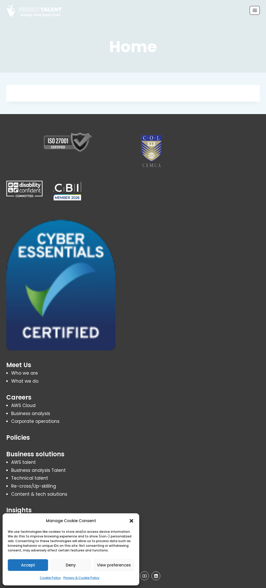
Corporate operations (35, 421)
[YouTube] (144, 575)
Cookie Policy (50, 578)
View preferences (114, 565)
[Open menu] (255, 10)
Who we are (24, 373)
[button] (131, 520)
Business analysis (30, 413)
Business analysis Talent (38, 470)
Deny (71, 565)
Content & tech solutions (39, 494)
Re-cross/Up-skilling (33, 486)
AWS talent (23, 462)
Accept (28, 565)
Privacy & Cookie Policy (81, 578)
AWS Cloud (23, 405)
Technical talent (29, 478)
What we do (24, 381)
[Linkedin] (155, 575)
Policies (18, 437)
